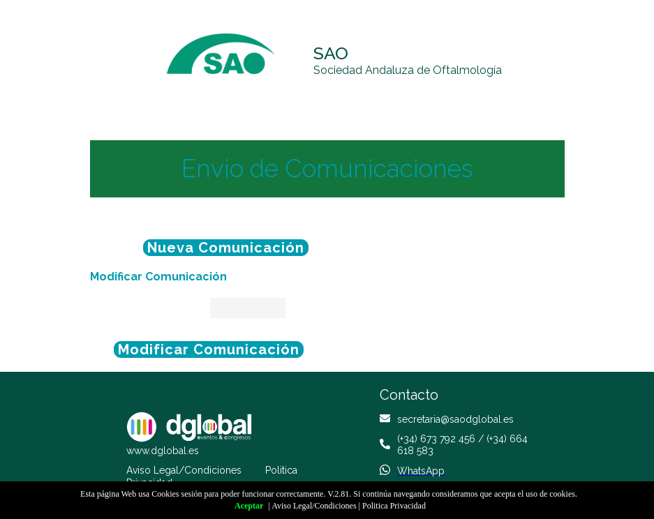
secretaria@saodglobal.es (455, 419)
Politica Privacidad (394, 506)
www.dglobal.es (162, 450)
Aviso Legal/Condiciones (183, 470)
